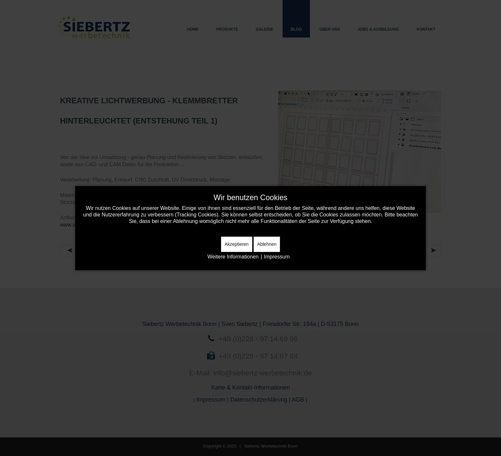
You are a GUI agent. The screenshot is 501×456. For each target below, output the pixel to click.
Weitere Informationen (232, 256)
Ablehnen (266, 244)
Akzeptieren (237, 244)
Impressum (277, 256)
